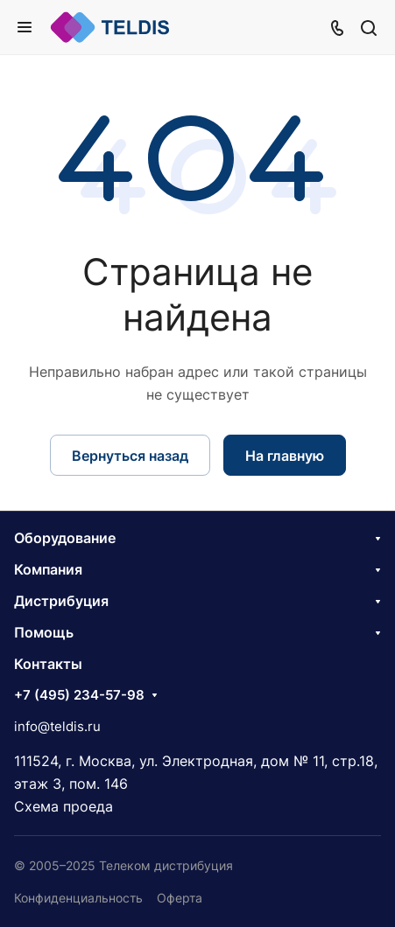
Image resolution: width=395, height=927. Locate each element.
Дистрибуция (61, 601)
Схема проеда (63, 806)
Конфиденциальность (78, 897)
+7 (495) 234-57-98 (79, 695)
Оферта (179, 897)
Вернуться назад (130, 455)
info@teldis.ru (57, 726)
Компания (48, 569)
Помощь (44, 632)
